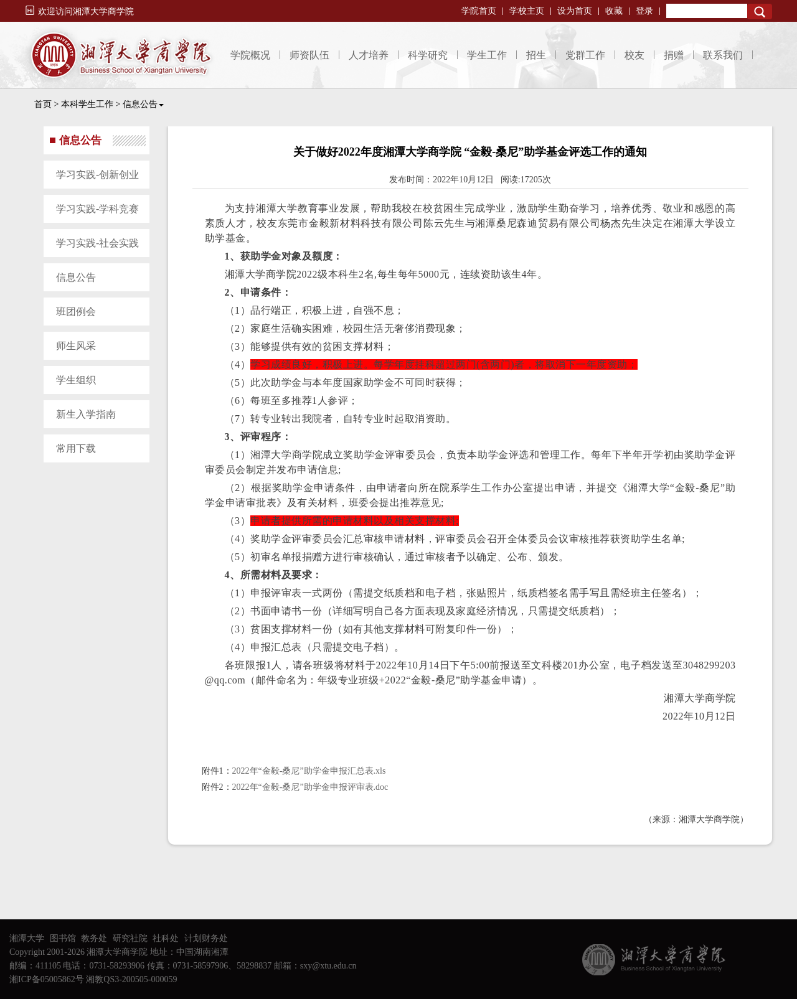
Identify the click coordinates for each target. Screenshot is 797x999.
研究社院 (130, 938)
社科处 (166, 938)
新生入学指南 (86, 414)
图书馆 (63, 938)
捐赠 (674, 55)
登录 (644, 11)
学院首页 (478, 11)
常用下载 (76, 448)
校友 (634, 55)
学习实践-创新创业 (97, 174)
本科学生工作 (87, 104)
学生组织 (76, 380)
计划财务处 (206, 938)
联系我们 (723, 55)
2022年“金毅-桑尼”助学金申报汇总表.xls (309, 771)
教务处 (94, 938)
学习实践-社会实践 (97, 243)
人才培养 (369, 55)
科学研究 (428, 55)
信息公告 (143, 104)
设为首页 (574, 11)
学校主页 (526, 11)
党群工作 (585, 55)
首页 (43, 104)
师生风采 (76, 345)
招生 (536, 55)
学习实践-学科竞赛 (97, 209)
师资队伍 (309, 55)
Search (759, 11)
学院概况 (250, 55)
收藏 (614, 11)
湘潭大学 (26, 938)
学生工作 (487, 55)
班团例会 (76, 311)
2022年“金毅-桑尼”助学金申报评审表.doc (310, 787)
